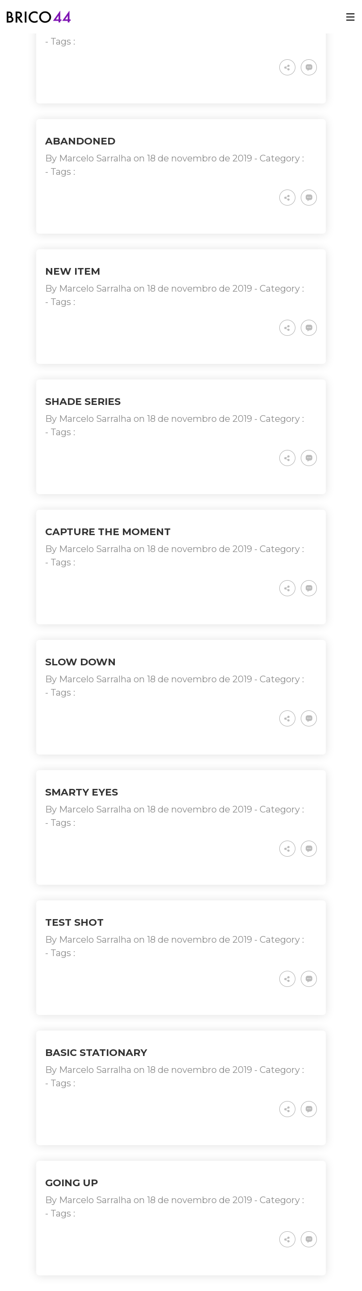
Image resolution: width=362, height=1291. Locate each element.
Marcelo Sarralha (95, 158)
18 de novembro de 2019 (199, 158)
